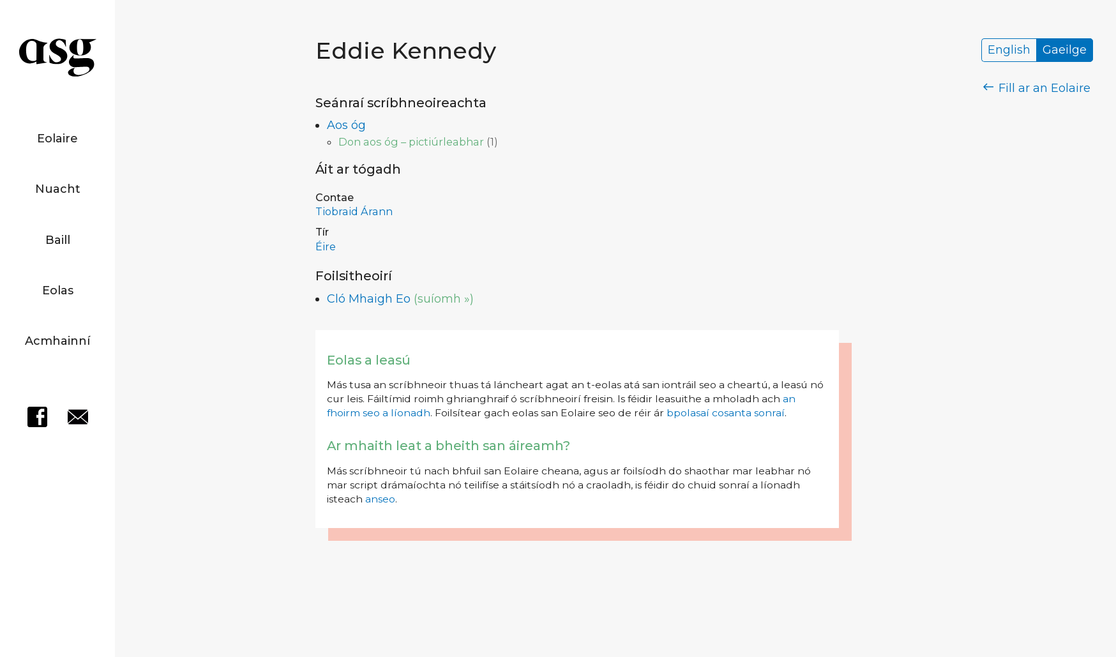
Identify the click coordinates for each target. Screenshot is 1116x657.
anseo (380, 499)
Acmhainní (57, 341)
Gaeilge (1065, 50)
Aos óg (346, 125)
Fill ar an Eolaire (1037, 88)
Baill (57, 240)
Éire (325, 246)
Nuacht (57, 189)
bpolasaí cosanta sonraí (726, 413)
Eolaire (57, 139)
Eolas (57, 290)
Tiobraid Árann (354, 211)
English (1009, 50)
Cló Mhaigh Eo (369, 299)
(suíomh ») (444, 299)
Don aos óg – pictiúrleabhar (411, 141)
